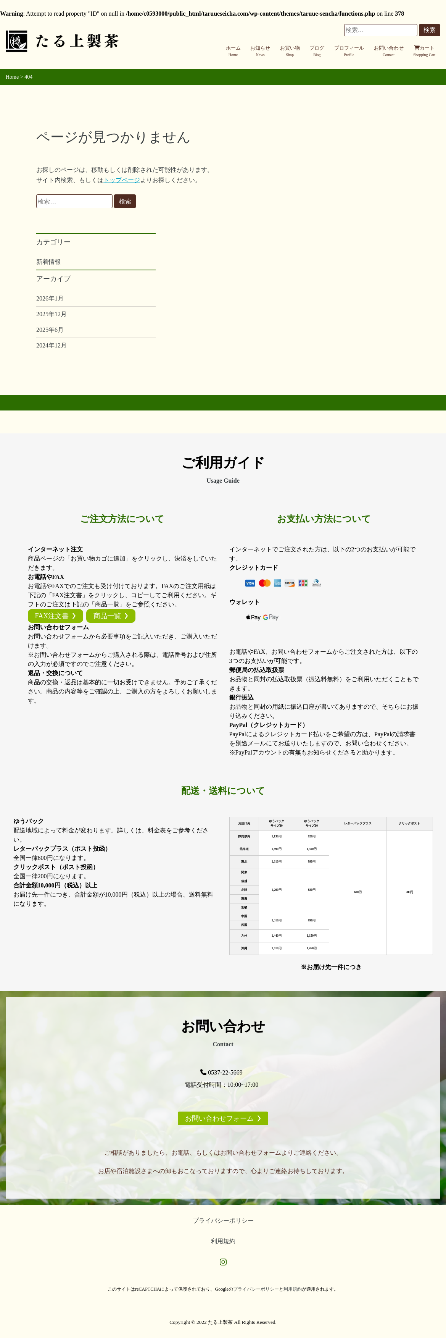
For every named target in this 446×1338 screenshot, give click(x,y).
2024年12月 (51, 345)
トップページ (121, 180)
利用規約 (223, 1241)
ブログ (316, 51)
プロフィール (349, 51)
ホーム (233, 51)
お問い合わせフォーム (219, 1118)
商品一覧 (107, 616)
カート (424, 51)
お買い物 (290, 51)
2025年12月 (51, 314)
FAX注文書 (52, 616)
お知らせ (260, 51)
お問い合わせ (389, 51)
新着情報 (48, 262)
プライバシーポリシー (223, 1220)
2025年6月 (50, 329)
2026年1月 (50, 298)
